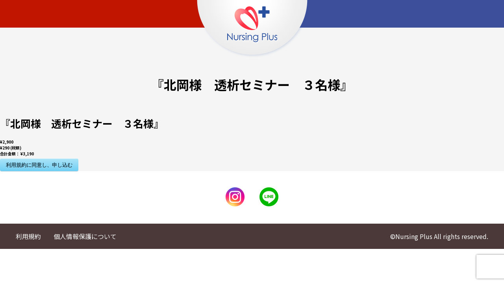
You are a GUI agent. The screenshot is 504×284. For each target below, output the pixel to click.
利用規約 (28, 236)
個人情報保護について (85, 236)
